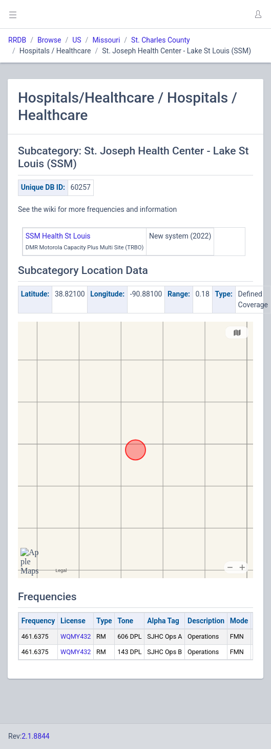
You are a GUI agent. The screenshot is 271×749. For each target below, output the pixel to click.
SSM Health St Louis (58, 236)
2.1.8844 (36, 736)
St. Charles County (160, 40)
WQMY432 (75, 636)
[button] (257, 14)
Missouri (106, 40)
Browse (49, 40)
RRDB (17, 40)
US (76, 40)
